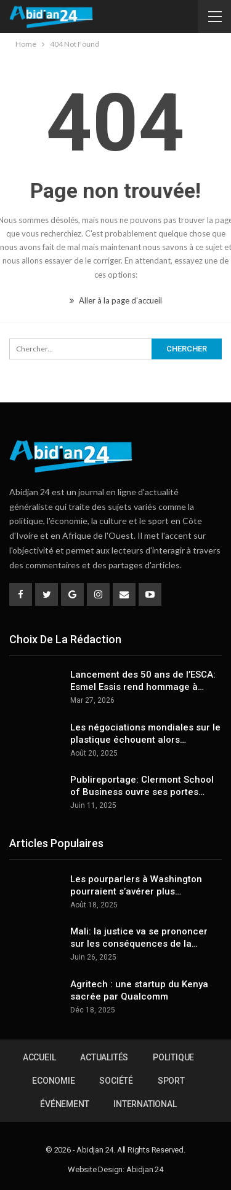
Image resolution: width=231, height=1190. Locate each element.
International (144, 1104)
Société (116, 1081)
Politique (173, 1057)
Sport (171, 1081)
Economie (53, 1081)
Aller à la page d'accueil (116, 300)
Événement (64, 1104)
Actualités (104, 1057)
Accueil (39, 1057)
